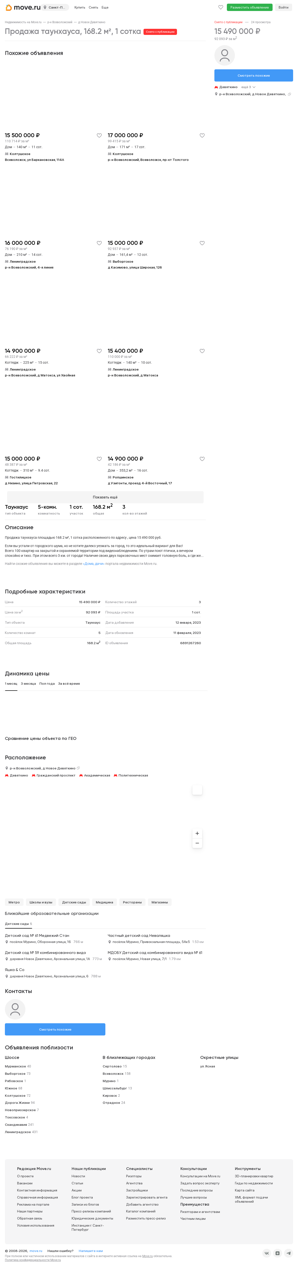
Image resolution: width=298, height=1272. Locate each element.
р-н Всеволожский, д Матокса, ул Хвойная (40, 375)
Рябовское (14, 1079)
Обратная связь (29, 1216)
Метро (14, 900)
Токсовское (15, 1115)
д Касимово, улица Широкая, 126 (135, 267)
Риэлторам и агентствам (200, 1209)
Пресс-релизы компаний (91, 1209)
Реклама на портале (33, 1202)
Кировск (110, 1093)
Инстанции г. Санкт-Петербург (88, 1225)
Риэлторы (134, 1174)
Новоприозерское (20, 1108)
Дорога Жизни (17, 1101)
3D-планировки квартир (254, 1174)
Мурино (109, 1079)
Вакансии (25, 1181)
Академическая (97, 773)
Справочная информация (37, 1195)
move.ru (36, 1249)
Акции (77, 1188)
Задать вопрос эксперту (200, 1181)
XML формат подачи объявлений (251, 1197)
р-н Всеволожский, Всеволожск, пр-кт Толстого (148, 160)
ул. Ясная (207, 1064)
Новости (78, 1174)
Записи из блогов (85, 1202)
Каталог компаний (140, 1209)
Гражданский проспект (56, 773)
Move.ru (147, 1254)
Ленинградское (18, 1130)
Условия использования (35, 1223)
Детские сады (74, 900)
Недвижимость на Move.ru (23, 22)
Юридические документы (92, 1216)
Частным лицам (193, 1217)
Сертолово (112, 1064)
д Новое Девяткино (91, 22)
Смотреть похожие (55, 1027)
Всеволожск (113, 1072)
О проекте (25, 1174)
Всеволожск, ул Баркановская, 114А (34, 160)
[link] (23, 22)
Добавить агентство (142, 1202)
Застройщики (137, 1188)
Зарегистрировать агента (146, 1195)
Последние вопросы (196, 1188)
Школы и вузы (41, 900)
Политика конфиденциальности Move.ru (33, 1258)
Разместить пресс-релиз (146, 1216)
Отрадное (111, 1101)
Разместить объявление (250, 7)
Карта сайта (244, 1188)
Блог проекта (82, 1195)
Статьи (77, 1181)
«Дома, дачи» (94, 561)
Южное (11, 1086)
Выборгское (15, 1072)
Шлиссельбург (115, 1086)
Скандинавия (16, 1122)
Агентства (134, 1181)
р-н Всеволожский (59, 22)
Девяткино (19, 773)
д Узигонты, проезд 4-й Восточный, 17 (140, 483)
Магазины (160, 900)
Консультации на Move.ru (200, 1174)
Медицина (104, 900)
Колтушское (15, 1093)
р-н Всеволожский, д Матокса (133, 375)
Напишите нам (91, 1249)
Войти (283, 7)
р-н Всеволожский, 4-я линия (29, 267)
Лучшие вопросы (193, 1195)
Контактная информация (37, 1188)
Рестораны (132, 900)
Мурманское (15, 1064)
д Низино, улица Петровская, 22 (31, 483)
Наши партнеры (30, 1209)
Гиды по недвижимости (254, 1181)
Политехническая (133, 773)
